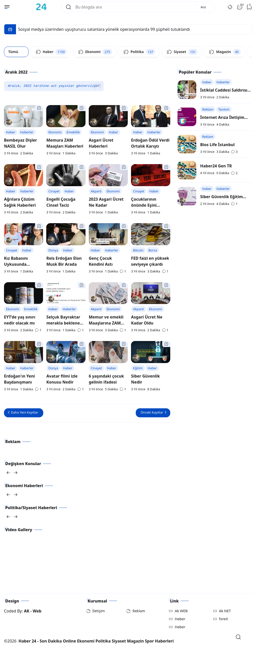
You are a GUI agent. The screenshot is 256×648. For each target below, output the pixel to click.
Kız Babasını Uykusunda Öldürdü (16, 264)
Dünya (53, 250)
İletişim (98, 610)
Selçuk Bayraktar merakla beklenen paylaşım (64, 323)
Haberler (27, 132)
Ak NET (225, 610)
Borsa (152, 250)
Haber (10, 132)
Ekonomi (55, 132)
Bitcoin (138, 250)
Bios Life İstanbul (217, 144)
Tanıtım (223, 109)
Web (37, 611)
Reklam (207, 109)
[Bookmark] (39, 108)
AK (27, 611)
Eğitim (137, 368)
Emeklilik (73, 132)
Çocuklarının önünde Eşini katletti (143, 205)
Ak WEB (181, 610)
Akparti (96, 191)
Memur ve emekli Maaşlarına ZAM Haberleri (106, 323)
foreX (223, 618)
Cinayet (54, 191)
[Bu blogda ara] (134, 7)
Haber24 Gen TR (216, 166)
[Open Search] (238, 637)
